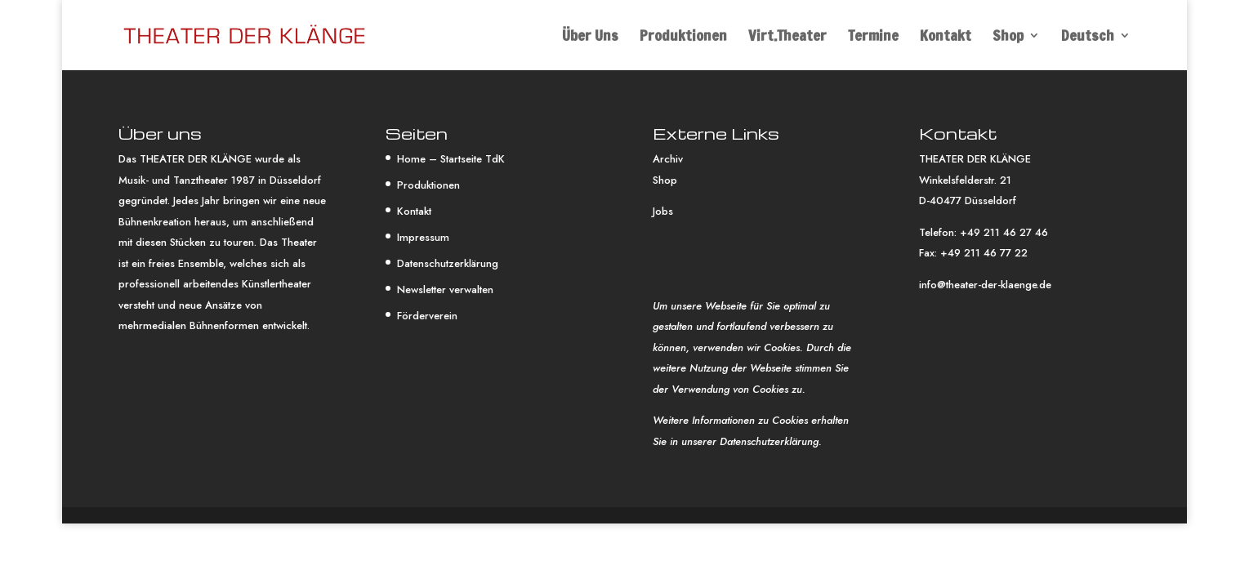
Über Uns (590, 37)
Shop (1008, 37)
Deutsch (1087, 37)
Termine (873, 37)
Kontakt (945, 37)
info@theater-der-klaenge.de (985, 284)
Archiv (668, 159)
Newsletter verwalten (445, 289)
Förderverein (427, 315)
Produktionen (683, 37)
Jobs (663, 211)
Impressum (423, 237)
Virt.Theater (787, 37)
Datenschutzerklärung (447, 263)
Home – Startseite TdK (451, 159)
